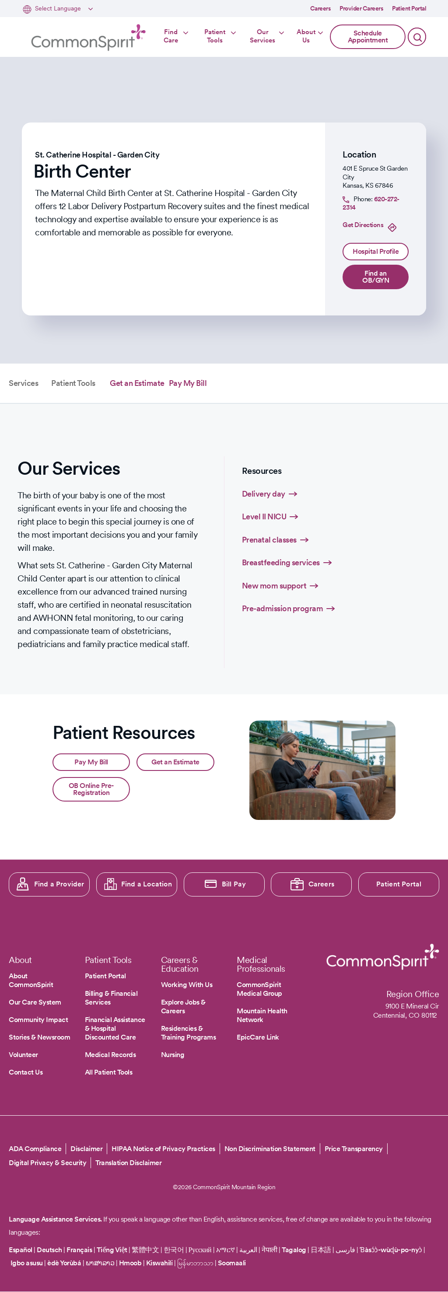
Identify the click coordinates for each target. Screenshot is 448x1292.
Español (20, 1250)
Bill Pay (234, 884)
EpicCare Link (258, 1037)
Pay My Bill (188, 383)
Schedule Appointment (368, 36)
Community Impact (38, 1019)
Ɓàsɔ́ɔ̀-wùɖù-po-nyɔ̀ (391, 1250)
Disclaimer (86, 1149)
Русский (200, 1250)
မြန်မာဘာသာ (195, 1263)
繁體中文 (145, 1250)
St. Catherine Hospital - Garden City (97, 154)
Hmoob (130, 1263)
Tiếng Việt (112, 1250)
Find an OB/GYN (375, 276)
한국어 (174, 1250)
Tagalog (294, 1250)
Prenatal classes (269, 539)
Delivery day (263, 493)
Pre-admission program (282, 608)
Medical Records (110, 1054)
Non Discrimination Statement (269, 1149)
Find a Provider (59, 884)
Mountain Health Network (262, 1015)
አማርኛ (225, 1250)
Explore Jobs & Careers (183, 1006)
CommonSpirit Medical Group (259, 989)
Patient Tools (214, 36)
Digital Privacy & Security (47, 1163)
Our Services (262, 36)
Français (79, 1250)
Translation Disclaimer (128, 1163)
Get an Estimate (137, 383)
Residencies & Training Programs (188, 1032)
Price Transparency (354, 1149)
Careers (320, 8)
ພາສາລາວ (100, 1263)
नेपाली (269, 1250)
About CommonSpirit (31, 980)
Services (23, 383)
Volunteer (23, 1054)
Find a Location (146, 884)
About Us (306, 36)
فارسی (346, 1250)
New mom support (274, 585)
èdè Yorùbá (64, 1263)
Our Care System (35, 1002)
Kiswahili (159, 1263)
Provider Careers (361, 8)
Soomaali (232, 1263)
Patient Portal (409, 8)
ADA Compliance (35, 1149)
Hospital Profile (376, 251)
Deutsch (49, 1250)
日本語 (321, 1250)
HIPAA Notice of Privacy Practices (163, 1149)
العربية (248, 1250)
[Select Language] (63, 9)
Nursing (173, 1054)
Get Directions (363, 225)
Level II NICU (264, 516)
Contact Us (25, 1072)
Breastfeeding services (281, 562)
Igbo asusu (26, 1263)
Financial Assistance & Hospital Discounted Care (115, 1028)
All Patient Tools (109, 1072)
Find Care (171, 36)
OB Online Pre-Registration (91, 789)
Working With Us (187, 984)
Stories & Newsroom (39, 1037)
